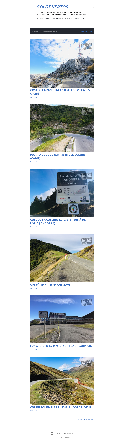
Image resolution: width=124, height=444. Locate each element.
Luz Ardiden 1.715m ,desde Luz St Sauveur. (61, 346)
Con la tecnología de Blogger (62, 433)
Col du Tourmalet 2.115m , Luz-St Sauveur (60, 407)
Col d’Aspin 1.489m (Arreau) (50, 284)
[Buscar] (92, 6)
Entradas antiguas (85, 420)
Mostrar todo (86, 31)
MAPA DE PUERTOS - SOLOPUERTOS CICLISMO (61, 18)
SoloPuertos (52, 7)
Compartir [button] (33, 97)
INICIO (39, 18)
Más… (84, 18)
